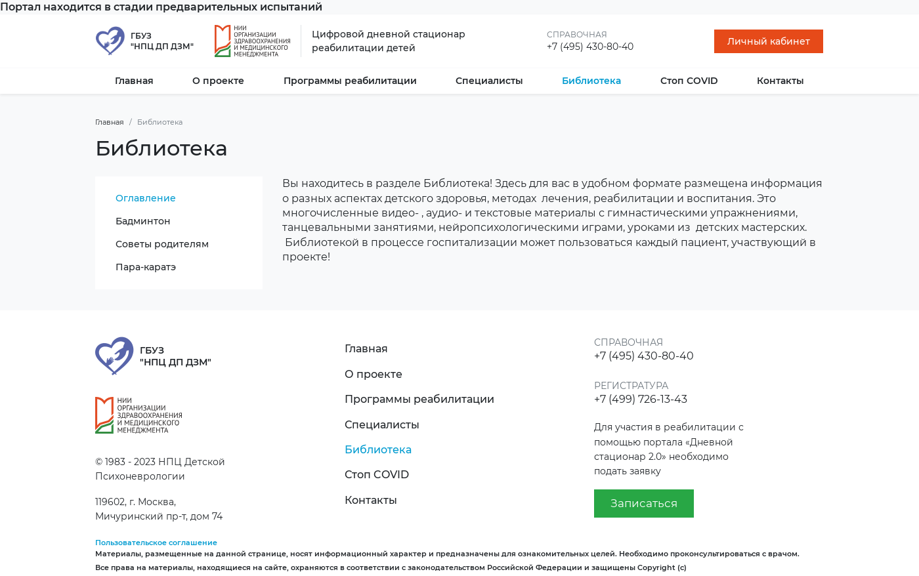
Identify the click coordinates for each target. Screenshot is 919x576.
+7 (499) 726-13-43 (640, 399)
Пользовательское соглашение (156, 542)
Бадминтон (143, 221)
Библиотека (591, 81)
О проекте (218, 81)
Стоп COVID (689, 81)
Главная (134, 81)
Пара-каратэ (146, 267)
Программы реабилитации (350, 81)
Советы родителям (162, 244)
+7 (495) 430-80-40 (590, 46)
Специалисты (489, 81)
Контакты (780, 81)
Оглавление (146, 198)
